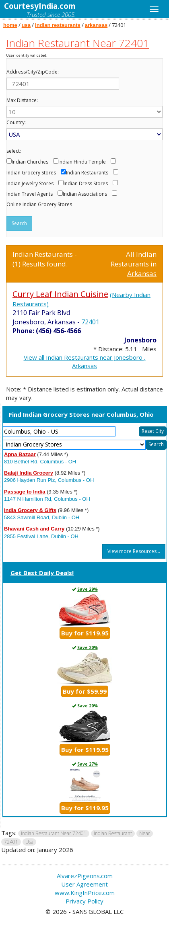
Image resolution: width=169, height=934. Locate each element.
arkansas (96, 25)
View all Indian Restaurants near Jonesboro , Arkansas (85, 361)
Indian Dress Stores (86, 183)
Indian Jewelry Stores (30, 183)
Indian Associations (85, 194)
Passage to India (24, 492)
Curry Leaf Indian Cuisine (60, 294)
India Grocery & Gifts (30, 510)
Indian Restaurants (87, 173)
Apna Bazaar (20, 454)
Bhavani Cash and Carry (34, 529)
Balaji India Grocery (28, 473)
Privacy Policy (84, 901)
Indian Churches (30, 162)
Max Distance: (22, 100)
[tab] (84, 573)
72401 (90, 321)
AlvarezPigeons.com (85, 876)
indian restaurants (57, 25)
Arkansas (142, 273)
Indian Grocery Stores (31, 173)
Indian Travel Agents (29, 194)
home (10, 25)
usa (26, 25)
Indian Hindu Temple (82, 162)
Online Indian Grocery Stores (39, 204)
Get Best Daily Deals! (42, 573)
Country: (16, 122)
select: (13, 151)
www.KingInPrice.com (85, 893)
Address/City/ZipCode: (32, 72)
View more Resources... (133, 551)
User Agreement (84, 884)
